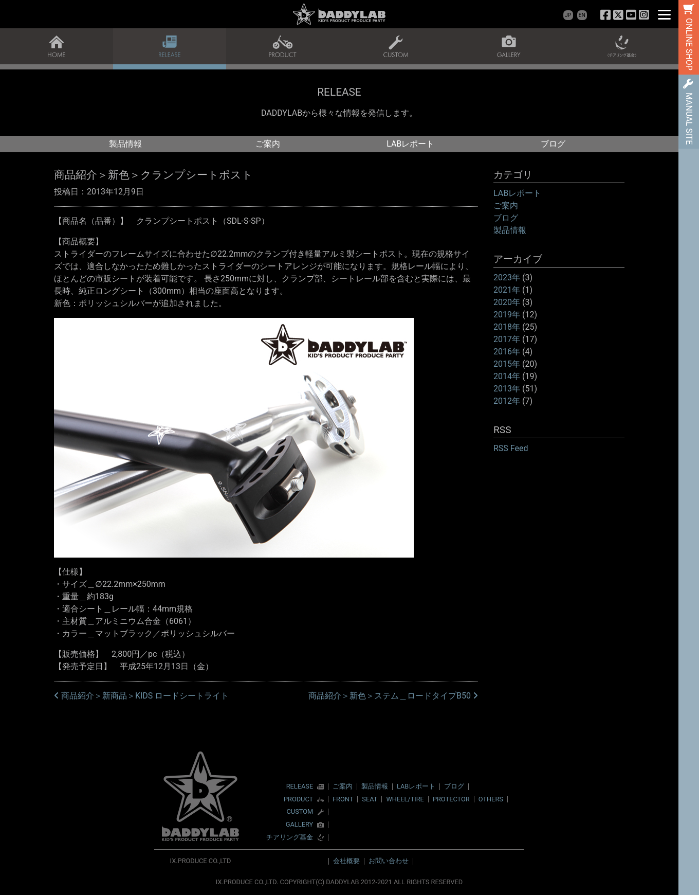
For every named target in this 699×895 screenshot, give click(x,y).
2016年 (506, 351)
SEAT (369, 799)
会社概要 (346, 861)
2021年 (506, 290)
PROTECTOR (451, 799)
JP (568, 15)
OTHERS (491, 799)
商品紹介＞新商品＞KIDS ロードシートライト (141, 696)
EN (582, 15)
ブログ (553, 144)
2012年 (506, 401)
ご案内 (267, 144)
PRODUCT (298, 799)
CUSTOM (300, 812)
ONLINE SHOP (689, 44)
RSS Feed (510, 448)
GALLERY (299, 824)
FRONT (343, 799)
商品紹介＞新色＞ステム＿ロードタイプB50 (393, 696)
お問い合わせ (389, 861)
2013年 (506, 388)
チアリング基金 (289, 837)
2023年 (506, 277)
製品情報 (125, 144)
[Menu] (664, 14)
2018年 (506, 327)
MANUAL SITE (689, 119)
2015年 (506, 364)
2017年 (506, 339)
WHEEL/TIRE (405, 799)
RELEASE (300, 786)
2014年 (506, 376)
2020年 (506, 302)
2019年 (506, 314)
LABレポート (410, 144)
